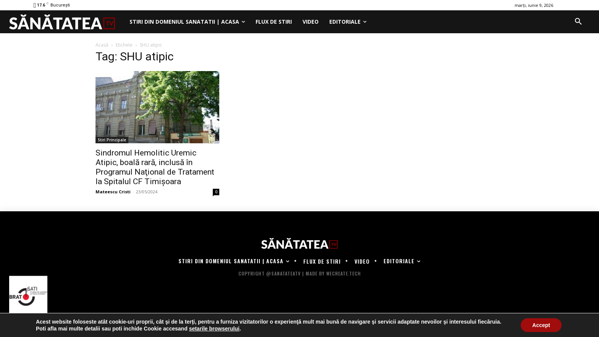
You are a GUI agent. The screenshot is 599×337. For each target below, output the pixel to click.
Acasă (102, 45)
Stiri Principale (112, 140)
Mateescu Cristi (113, 191)
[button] (578, 21)
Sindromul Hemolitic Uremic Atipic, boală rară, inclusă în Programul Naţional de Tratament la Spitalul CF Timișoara (155, 167)
